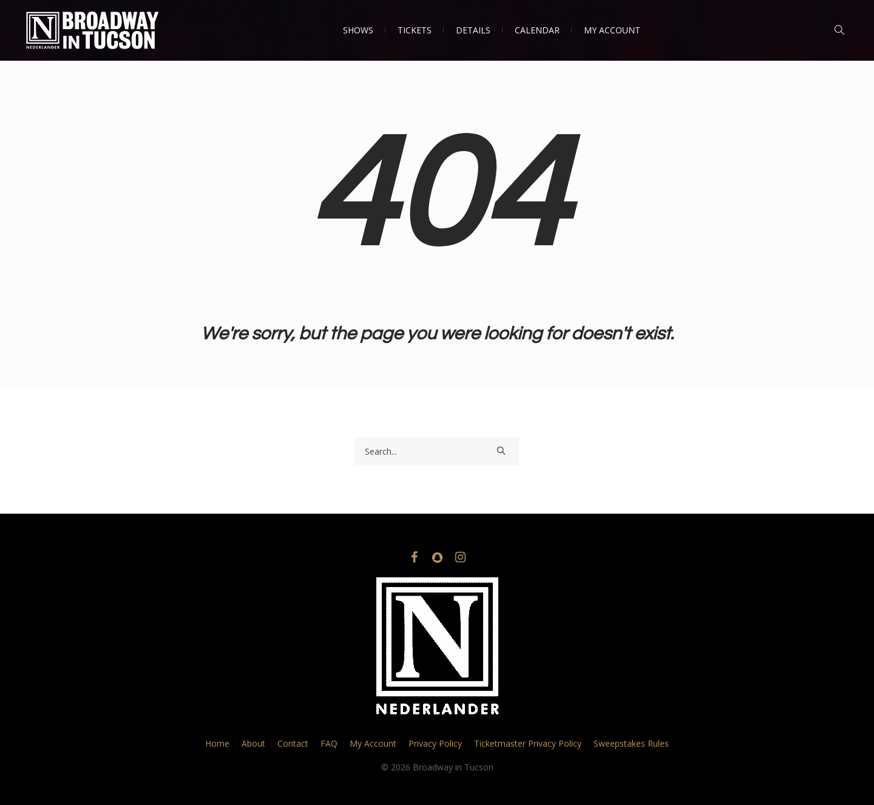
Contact (292, 743)
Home (217, 743)
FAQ (328, 743)
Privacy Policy (435, 743)
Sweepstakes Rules (631, 743)
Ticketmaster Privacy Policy (527, 743)
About (253, 743)
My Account (373, 743)
